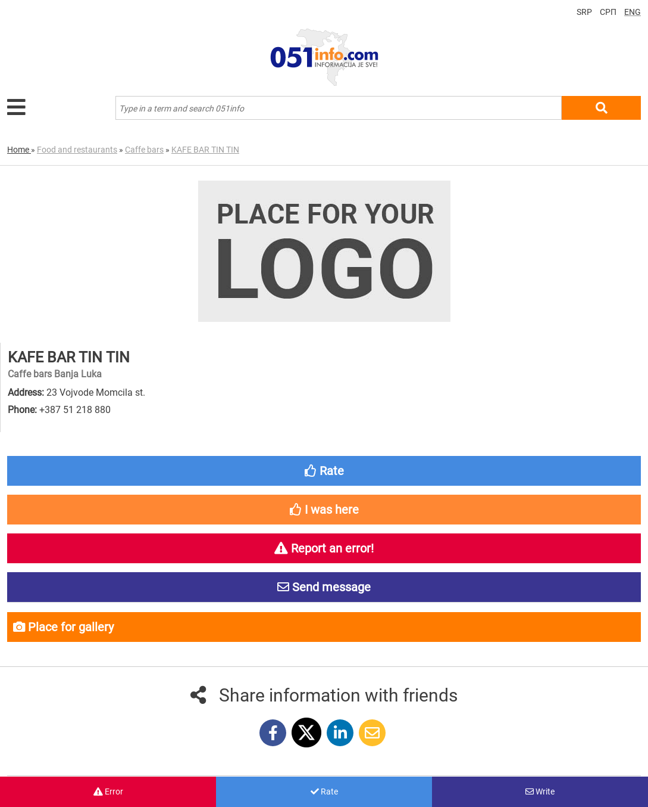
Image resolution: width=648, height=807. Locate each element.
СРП (608, 12)
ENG (632, 12)
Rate (324, 791)
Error (108, 791)
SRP (584, 12)
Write (540, 791)
